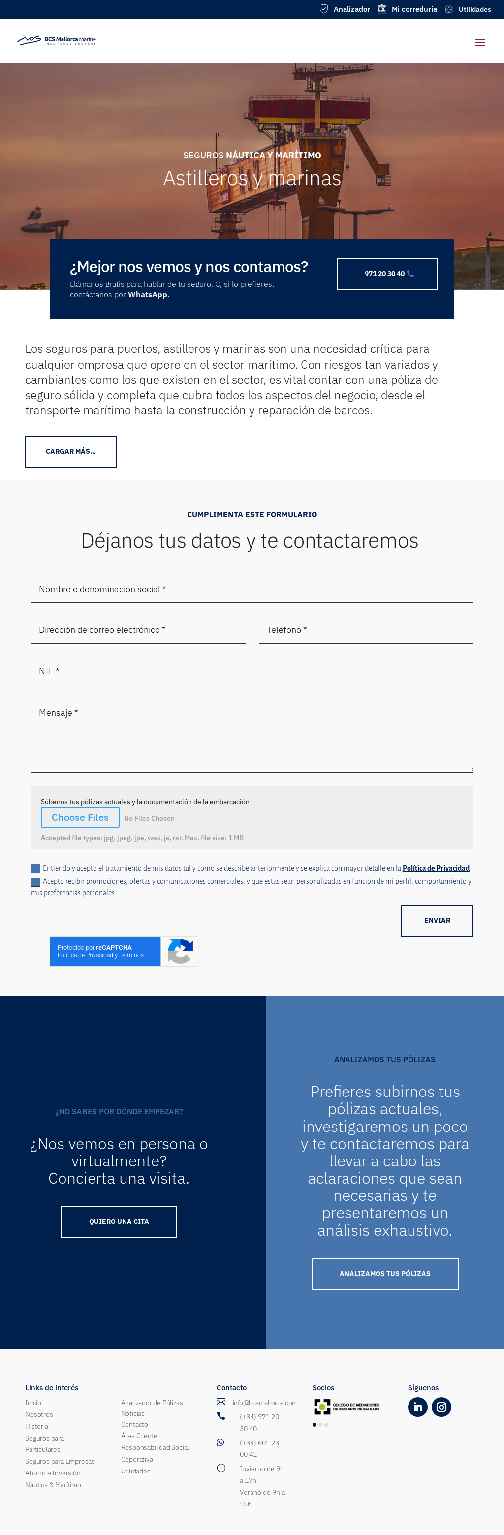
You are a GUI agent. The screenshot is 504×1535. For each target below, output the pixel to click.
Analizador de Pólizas (152, 1402)
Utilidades (136, 1471)
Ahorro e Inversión (52, 1473)
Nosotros (39, 1414)
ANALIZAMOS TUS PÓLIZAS (385, 1273)
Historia (36, 1426)
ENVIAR (437, 920)
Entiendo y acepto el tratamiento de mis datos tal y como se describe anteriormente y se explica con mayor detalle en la (250, 868)
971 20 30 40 (385, 273)
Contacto (134, 1424)
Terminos (131, 955)
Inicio (33, 1402)
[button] (314, 1425)
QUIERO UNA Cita (119, 1221)
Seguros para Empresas (60, 1461)
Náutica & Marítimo (53, 1484)
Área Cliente (139, 1435)
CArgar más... (71, 451)
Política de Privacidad (436, 868)
